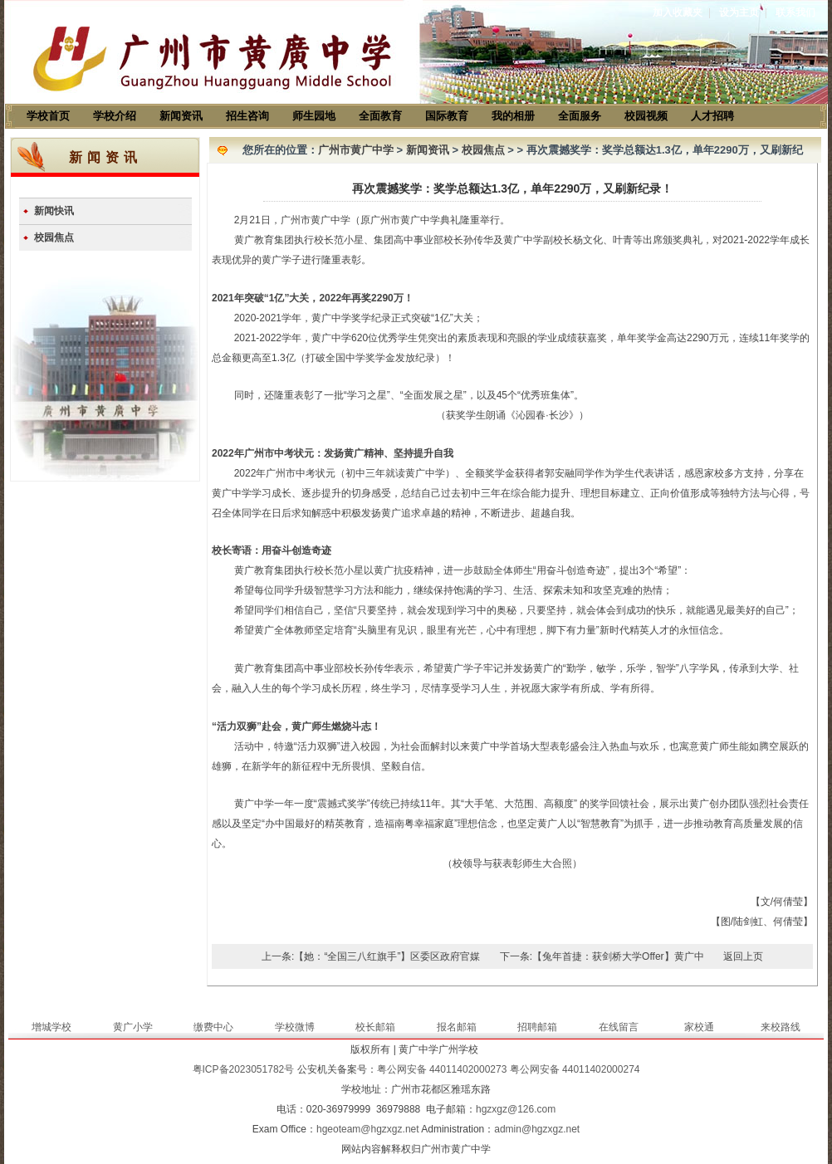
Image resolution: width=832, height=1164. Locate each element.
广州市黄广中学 (356, 150)
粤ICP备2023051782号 (244, 1069)
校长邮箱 (375, 1027)
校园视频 (646, 116)
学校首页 (48, 116)
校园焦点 (54, 237)
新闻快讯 (54, 211)
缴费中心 (213, 1027)
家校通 (699, 1027)
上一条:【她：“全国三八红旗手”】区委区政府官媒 (371, 956)
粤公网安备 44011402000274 (575, 1069)
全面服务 (579, 116)
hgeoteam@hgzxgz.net (367, 1129)
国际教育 (446, 116)
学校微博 (295, 1027)
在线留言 (619, 1027)
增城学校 (51, 1027)
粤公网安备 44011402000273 (442, 1069)
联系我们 (795, 12)
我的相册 (513, 116)
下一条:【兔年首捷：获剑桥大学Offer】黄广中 (602, 956)
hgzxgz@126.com (515, 1109)
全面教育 (380, 116)
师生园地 (313, 116)
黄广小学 (133, 1027)
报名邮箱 (457, 1027)
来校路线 (780, 1027)
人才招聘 (712, 116)
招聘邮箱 (537, 1027)
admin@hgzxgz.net (537, 1129)
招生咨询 (247, 116)
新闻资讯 (181, 116)
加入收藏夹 (677, 12)
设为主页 (739, 12)
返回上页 (743, 956)
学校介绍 (114, 116)
